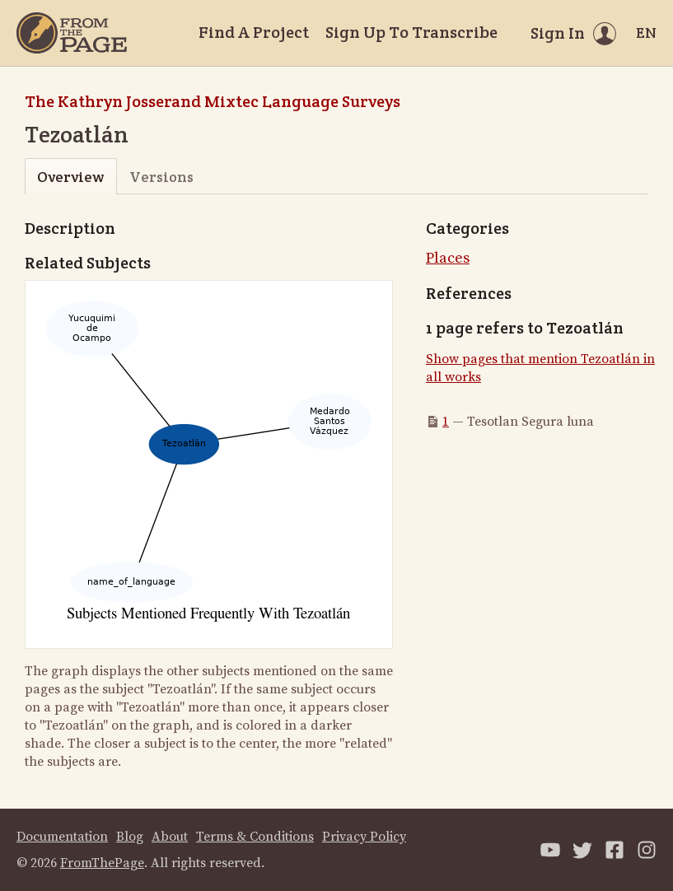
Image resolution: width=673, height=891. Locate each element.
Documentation (62, 836)
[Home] (71, 33)
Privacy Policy (364, 836)
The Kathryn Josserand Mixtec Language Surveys (212, 101)
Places (448, 258)
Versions (161, 176)
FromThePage (102, 863)
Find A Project (254, 32)
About (170, 836)
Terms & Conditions (255, 836)
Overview (70, 176)
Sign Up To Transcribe (411, 32)
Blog (129, 836)
